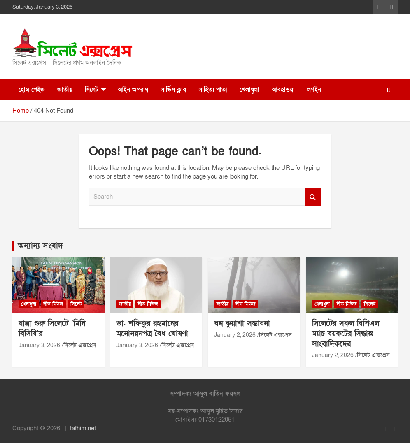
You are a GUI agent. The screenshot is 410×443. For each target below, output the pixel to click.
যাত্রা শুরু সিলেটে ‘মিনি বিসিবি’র (52, 328)
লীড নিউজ (53, 304)
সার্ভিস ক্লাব (173, 90)
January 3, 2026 (39, 345)
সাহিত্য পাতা (212, 90)
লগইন (314, 90)
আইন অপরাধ (133, 90)
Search (313, 197)
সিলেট (91, 90)
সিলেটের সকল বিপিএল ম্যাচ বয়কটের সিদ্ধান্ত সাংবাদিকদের (345, 333)
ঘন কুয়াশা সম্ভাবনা (242, 323)
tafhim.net (83, 428)
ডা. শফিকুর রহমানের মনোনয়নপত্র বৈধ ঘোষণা (152, 328)
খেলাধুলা (249, 90)
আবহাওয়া (283, 90)
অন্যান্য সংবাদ (40, 246)
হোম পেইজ (32, 90)
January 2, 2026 (235, 335)
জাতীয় (64, 90)
